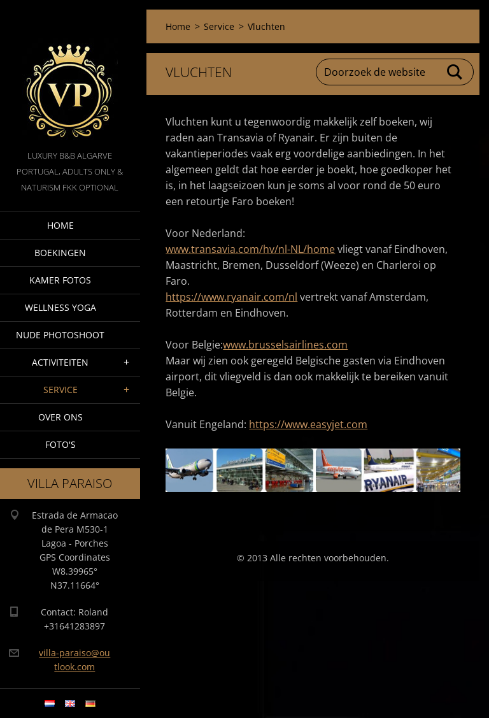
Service (60, 390)
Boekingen (60, 253)
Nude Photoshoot (60, 335)
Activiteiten (60, 362)
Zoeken (455, 72)
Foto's (60, 444)
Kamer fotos (60, 280)
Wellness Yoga (60, 307)
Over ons (60, 417)
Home (60, 225)
